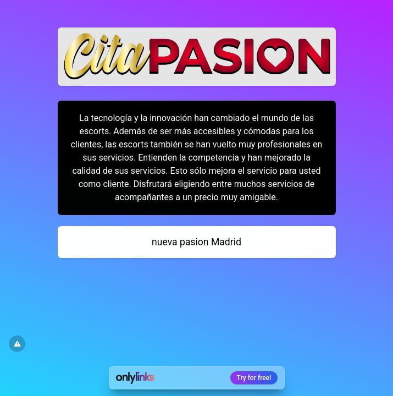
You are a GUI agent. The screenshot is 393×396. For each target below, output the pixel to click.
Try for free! (254, 378)
